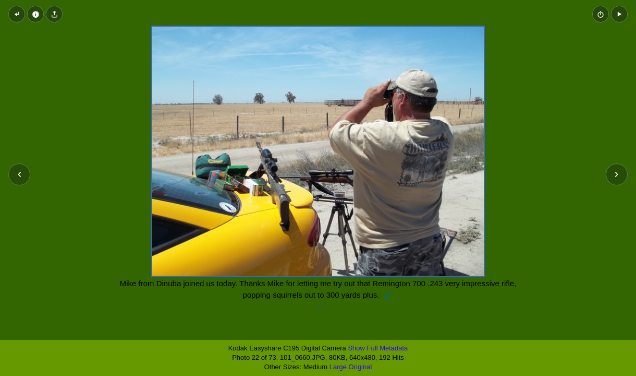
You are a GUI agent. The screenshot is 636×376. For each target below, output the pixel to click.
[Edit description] (387, 296)
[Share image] (54, 14)
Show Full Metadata (378, 348)
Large (338, 367)
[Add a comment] (319, 308)
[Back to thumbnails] (16, 14)
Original (360, 367)
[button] (619, 14)
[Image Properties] (35, 14)
